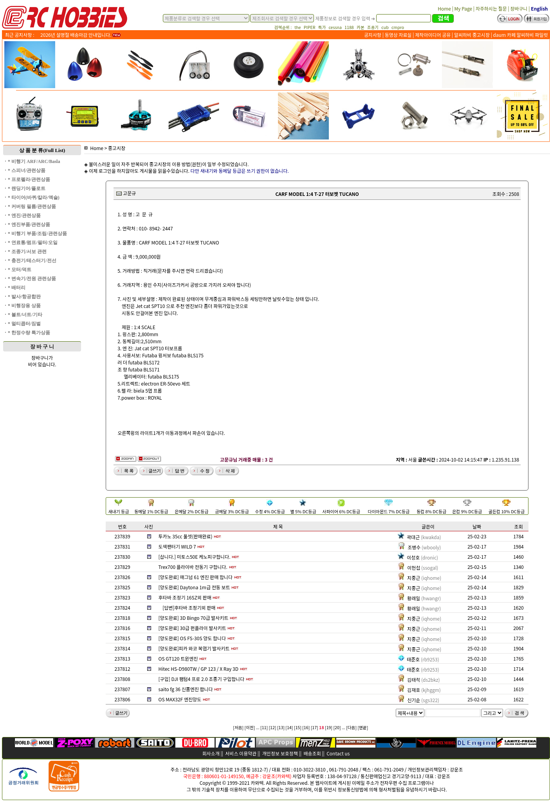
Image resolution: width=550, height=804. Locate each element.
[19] (328, 727)
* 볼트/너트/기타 (25, 314)
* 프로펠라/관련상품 (29, 179)
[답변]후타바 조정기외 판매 (188, 607)
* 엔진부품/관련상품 (29, 224)
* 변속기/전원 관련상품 (32, 278)
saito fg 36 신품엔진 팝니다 (186, 689)
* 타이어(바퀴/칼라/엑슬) (34, 197)
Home (93, 148)
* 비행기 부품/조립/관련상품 (37, 233)
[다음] (351, 727)
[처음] (238, 727)
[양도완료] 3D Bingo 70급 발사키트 (194, 617)
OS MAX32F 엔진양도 (180, 699)
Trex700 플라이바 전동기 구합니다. (193, 566)
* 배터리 (16, 287)
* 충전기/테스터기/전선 (32, 260)
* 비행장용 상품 (24, 305)
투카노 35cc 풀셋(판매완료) (186, 536)
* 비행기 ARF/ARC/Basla (34, 161)
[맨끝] (362, 727)
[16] (306, 727)
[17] (314, 727)
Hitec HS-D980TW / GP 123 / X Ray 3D (198, 668)
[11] (264, 727)
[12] (272, 727)
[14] (289, 727)
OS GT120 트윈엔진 (178, 658)
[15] (297, 727)
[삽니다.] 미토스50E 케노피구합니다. (195, 556)
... (258, 727)
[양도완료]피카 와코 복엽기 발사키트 (194, 648)
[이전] (250, 727)
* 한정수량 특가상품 (29, 332)
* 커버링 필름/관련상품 (32, 206)
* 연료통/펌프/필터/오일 (33, 242)
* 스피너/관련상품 (26, 170)
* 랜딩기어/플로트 (26, 188)
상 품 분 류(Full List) (42, 150)
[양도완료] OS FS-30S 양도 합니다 (192, 638)
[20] (337, 727)
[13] (281, 727)
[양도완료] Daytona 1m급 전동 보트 (194, 587)
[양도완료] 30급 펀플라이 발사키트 (192, 628)
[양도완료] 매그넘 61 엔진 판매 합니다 (196, 577)
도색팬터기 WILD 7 (177, 546)
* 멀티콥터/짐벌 (24, 323)
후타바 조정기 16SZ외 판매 (185, 597)
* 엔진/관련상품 (24, 215)
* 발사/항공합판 (24, 296)
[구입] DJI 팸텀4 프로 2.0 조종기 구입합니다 (202, 678)
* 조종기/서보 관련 (27, 251)
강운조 (456, 769)
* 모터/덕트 (19, 269)
